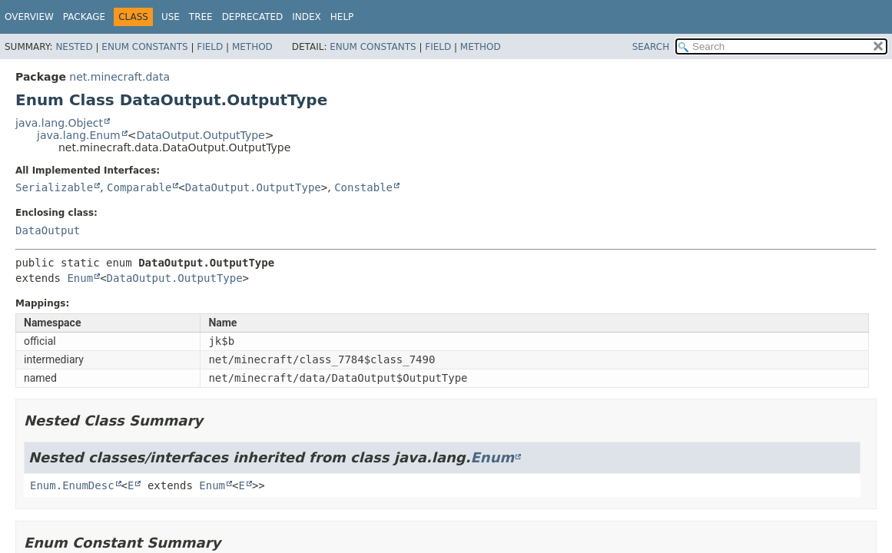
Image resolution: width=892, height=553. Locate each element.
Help (342, 17)
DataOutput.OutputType (200, 135)
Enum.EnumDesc (72, 485)
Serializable (54, 187)
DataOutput (47, 230)
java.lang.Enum (79, 135)
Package (84, 17)
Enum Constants (144, 46)
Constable (363, 187)
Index (306, 17)
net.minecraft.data (119, 77)
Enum (80, 278)
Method (252, 46)
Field (210, 46)
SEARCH (651, 46)
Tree (201, 17)
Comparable (139, 187)
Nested (73, 46)
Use (170, 17)
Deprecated (253, 17)
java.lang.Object (59, 123)
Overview (29, 17)
